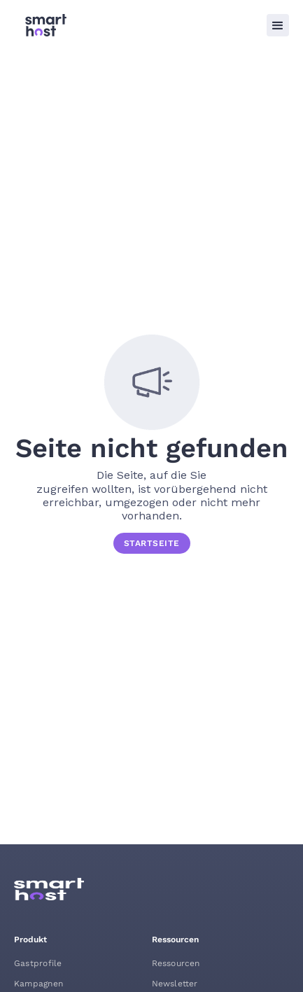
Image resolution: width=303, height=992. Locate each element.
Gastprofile (38, 963)
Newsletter (175, 983)
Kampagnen (38, 983)
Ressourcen (176, 963)
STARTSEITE (152, 543)
